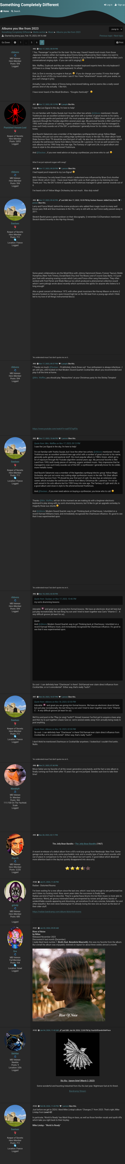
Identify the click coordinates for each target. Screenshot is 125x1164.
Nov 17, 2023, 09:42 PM (48, 200)
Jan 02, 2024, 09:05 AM (49, 928)
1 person (64, 169)
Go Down (6, 42)
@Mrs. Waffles (39, 378)
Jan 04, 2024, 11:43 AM (49, 1030)
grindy (15, 905)
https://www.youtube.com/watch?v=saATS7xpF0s (55, 429)
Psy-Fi (15, 858)
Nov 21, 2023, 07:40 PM (48, 766)
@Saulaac (41, 152)
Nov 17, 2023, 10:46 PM (48, 438)
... (26, 42)
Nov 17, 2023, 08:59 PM (48, 49)
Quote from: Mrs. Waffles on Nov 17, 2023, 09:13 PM (57, 443)
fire (15, 951)
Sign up (120, 5)
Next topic (118, 36)
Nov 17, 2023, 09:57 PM (48, 364)
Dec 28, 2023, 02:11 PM (48, 835)
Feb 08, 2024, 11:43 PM (49, 1106)
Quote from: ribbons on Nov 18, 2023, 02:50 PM (55, 702)
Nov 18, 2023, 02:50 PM (48, 594)
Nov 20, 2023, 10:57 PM (48, 697)
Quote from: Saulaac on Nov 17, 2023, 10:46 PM (55, 599)
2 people (64, 104)
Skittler (15, 1053)
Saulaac (15, 223)
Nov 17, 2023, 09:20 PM (48, 169)
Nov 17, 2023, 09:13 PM (48, 104)
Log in (108, 5)
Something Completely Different (29, 4)
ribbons (15, 52)
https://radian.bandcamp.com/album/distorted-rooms (57, 912)
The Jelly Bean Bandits (85, 844)
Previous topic (106, 36)
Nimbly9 (15, 788)
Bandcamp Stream (77, 1091)
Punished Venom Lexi (15, 127)
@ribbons (96, 113)
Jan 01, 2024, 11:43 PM (49, 882)
